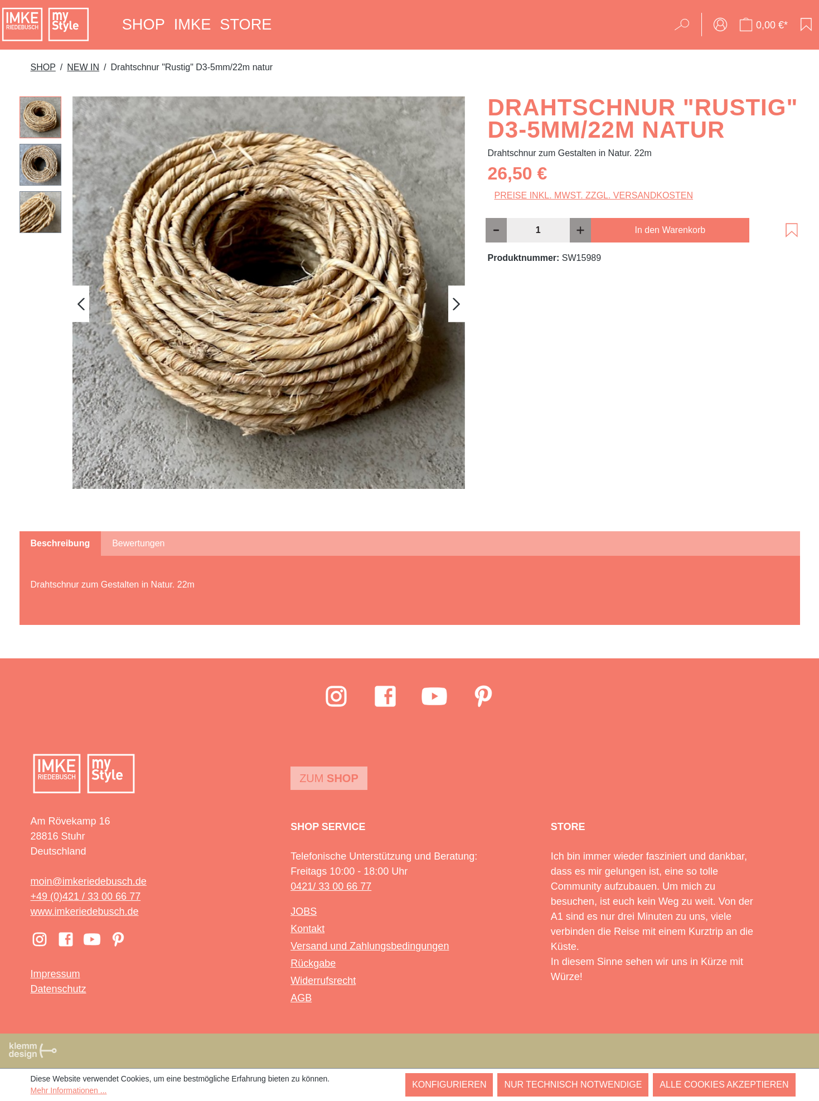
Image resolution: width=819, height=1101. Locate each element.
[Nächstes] (456, 303)
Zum (328, 778)
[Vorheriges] (80, 303)
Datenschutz (58, 989)
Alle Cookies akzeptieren (724, 1084)
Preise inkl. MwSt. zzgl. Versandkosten (594, 195)
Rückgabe (313, 963)
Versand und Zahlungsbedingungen (369, 946)
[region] (242, 303)
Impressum (55, 973)
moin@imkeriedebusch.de (89, 881)
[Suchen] (685, 24)
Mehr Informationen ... (69, 1090)
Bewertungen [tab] (138, 543)
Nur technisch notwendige (573, 1084)
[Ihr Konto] (720, 24)
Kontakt (307, 928)
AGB (301, 997)
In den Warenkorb (670, 230)
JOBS (303, 911)
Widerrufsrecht (323, 980)
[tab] (60, 543)
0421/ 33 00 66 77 (330, 886)
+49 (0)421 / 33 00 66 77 (86, 896)
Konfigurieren (449, 1084)
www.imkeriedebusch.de (85, 911)
